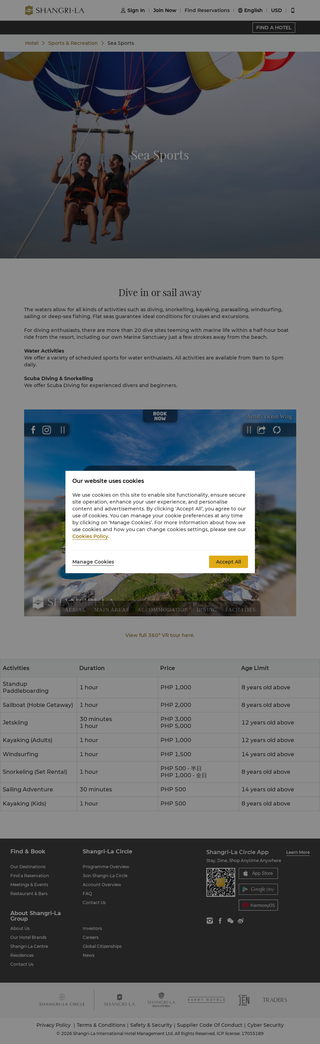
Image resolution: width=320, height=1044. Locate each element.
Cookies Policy (90, 536)
